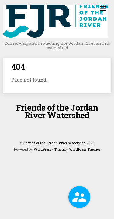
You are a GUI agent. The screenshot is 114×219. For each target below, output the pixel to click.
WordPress (42, 149)
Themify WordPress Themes (77, 149)
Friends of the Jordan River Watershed (54, 143)
